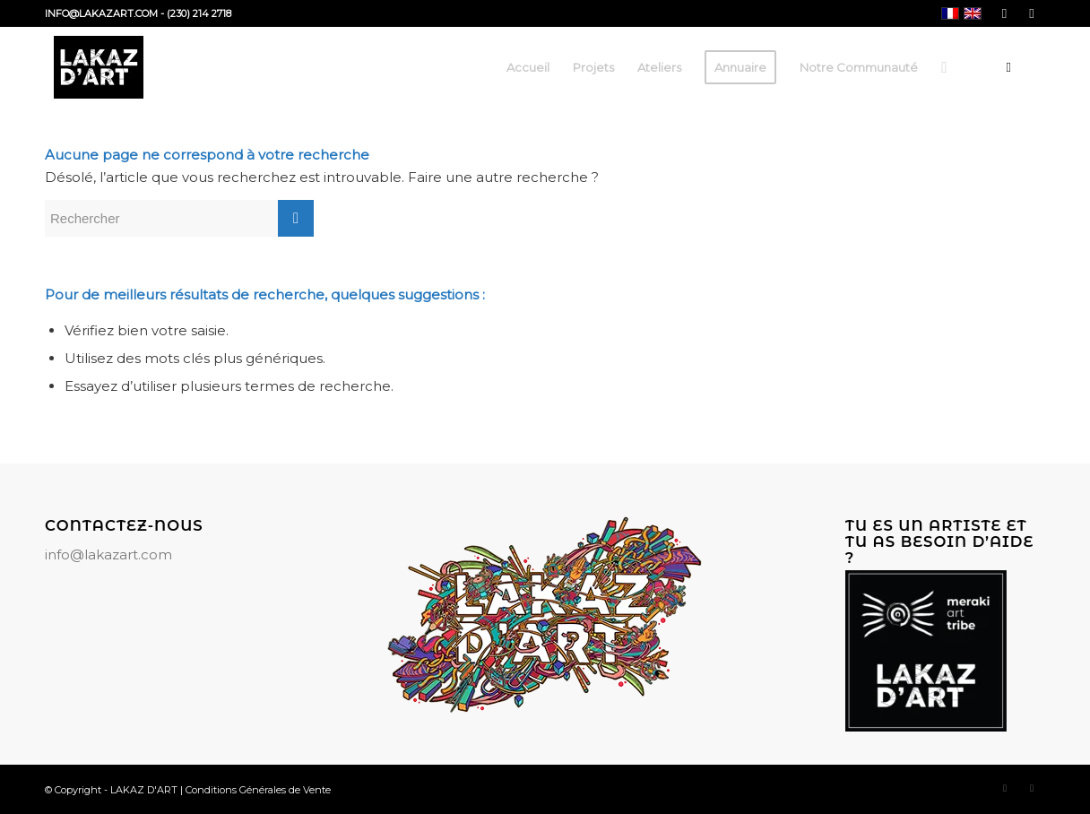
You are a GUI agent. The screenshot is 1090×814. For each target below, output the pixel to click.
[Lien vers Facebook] (1004, 13)
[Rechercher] (944, 67)
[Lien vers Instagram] (1031, 13)
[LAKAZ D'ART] (98, 67)
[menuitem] (528, 67)
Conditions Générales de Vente (258, 790)
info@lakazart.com (108, 554)
